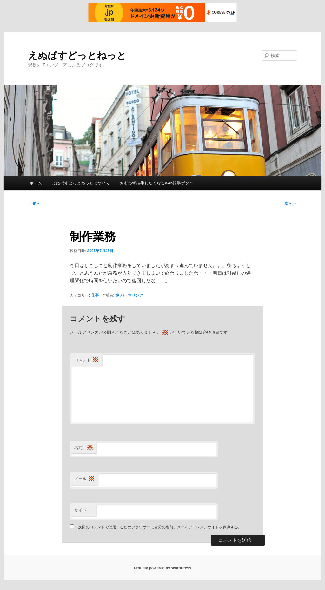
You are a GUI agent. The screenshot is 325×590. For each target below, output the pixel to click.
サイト (80, 510)
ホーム (36, 183)
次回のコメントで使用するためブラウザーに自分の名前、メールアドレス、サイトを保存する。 (160, 527)
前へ (34, 203)
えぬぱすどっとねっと (77, 55)
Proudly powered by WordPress (162, 568)
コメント (86, 360)
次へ (291, 203)
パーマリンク (131, 295)
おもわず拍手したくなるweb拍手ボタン (156, 183)
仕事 (95, 295)
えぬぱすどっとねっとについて (81, 183)
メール (84, 479)
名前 (83, 448)
